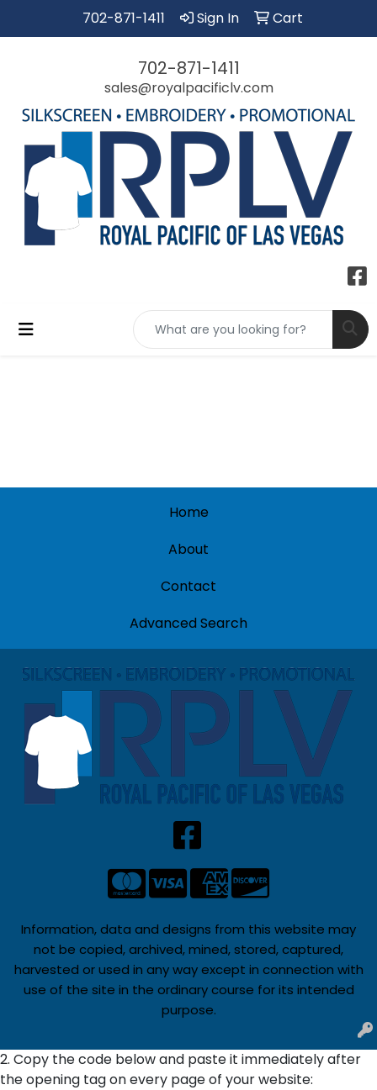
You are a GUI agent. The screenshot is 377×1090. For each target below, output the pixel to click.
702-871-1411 (123, 18)
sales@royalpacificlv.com (188, 87)
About (188, 549)
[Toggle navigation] (26, 329)
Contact (188, 586)
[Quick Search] (233, 329)
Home (189, 512)
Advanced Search (188, 623)
